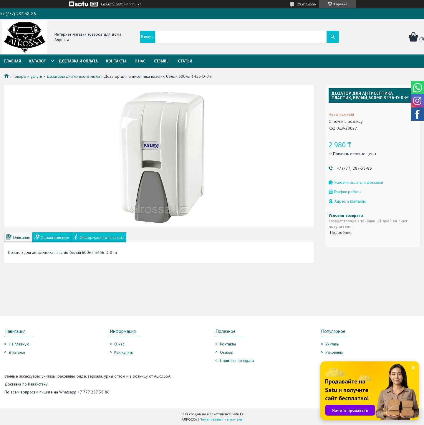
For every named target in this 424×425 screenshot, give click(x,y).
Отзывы (162, 61)
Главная (12, 61)
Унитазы (332, 344)
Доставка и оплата (78, 61)
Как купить (123, 352)
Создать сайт (112, 4)
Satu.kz (238, 414)
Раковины (334, 352)
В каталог (17, 352)
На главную (19, 344)
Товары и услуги (27, 76)
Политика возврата (237, 360)
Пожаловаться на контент (221, 419)
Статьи (185, 61)
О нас (140, 61)
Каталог (37, 61)
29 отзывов (306, 4)
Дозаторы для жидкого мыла (73, 76)
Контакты (116, 61)
